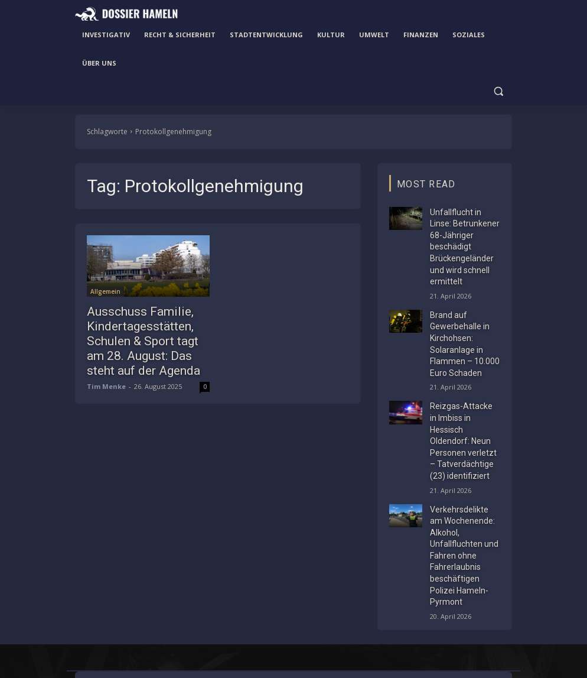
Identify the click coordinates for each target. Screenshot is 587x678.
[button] (498, 91)
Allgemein (105, 291)
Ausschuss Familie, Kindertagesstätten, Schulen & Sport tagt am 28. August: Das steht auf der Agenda (143, 337)
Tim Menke (106, 377)
